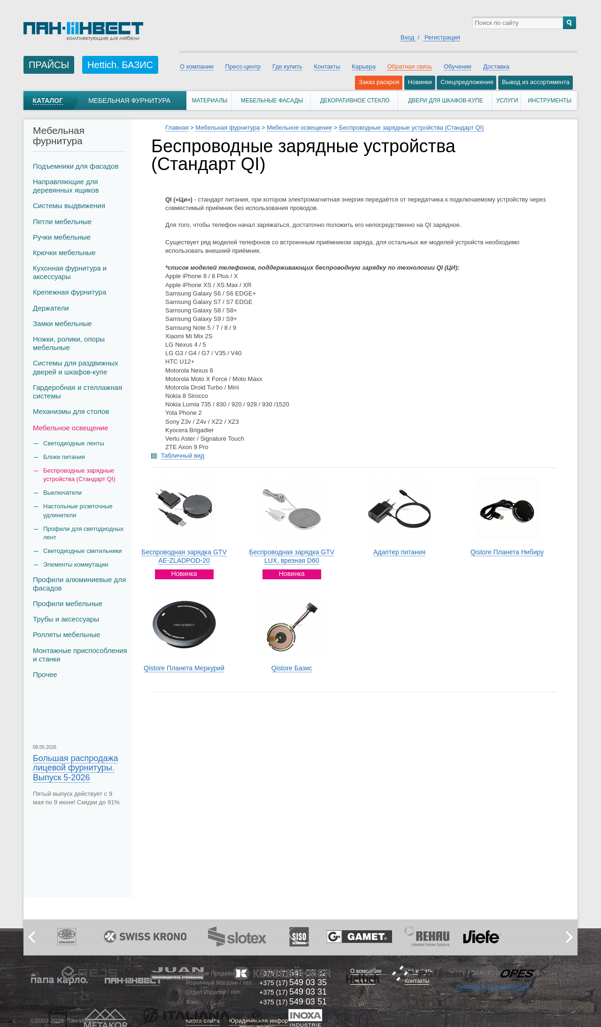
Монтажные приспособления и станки (80, 654)
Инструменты (549, 100)
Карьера (364, 66)
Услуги (507, 100)
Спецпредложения (466, 82)
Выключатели (62, 492)
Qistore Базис (291, 668)
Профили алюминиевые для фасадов (79, 584)
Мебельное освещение (70, 428)
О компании (197, 66)
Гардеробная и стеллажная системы (77, 391)
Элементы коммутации (75, 564)
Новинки (420, 82)
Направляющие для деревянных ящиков (66, 186)
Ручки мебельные (62, 237)
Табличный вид (182, 455)
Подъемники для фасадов (75, 166)
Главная (176, 127)
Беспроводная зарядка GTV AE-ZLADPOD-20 (184, 556)
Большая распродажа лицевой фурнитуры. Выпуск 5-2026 (75, 768)
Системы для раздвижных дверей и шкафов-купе (75, 367)
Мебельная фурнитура (129, 100)
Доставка (496, 66)
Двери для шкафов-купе (445, 100)
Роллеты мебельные (66, 634)
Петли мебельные (62, 222)
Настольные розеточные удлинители (78, 510)
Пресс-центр (243, 66)
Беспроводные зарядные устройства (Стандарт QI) (79, 474)
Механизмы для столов (71, 411)
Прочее (45, 674)
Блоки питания (64, 456)
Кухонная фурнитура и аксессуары (70, 272)
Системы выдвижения (69, 206)
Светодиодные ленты (73, 443)
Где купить (287, 66)
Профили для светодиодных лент (83, 533)
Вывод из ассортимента (536, 82)
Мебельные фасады (272, 100)
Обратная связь (409, 66)
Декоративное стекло (355, 100)
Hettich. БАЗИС (120, 65)
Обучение (457, 66)
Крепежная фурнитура (69, 292)
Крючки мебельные (64, 253)
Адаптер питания (399, 552)
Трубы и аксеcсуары (66, 619)
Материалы (210, 100)
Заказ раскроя (379, 82)
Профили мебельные (67, 603)
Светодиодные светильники (82, 550)
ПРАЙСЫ (49, 65)
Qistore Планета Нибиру (507, 552)
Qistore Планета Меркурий (184, 668)
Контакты (327, 66)
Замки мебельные (62, 323)
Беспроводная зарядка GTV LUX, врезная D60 (292, 556)
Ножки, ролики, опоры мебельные (69, 343)
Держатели (51, 308)
